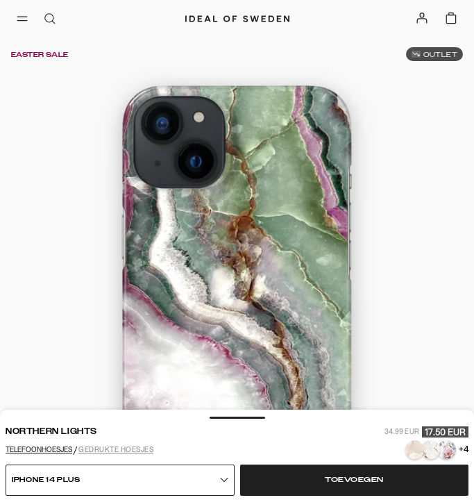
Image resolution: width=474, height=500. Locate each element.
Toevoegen (354, 480)
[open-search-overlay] (50, 20)
